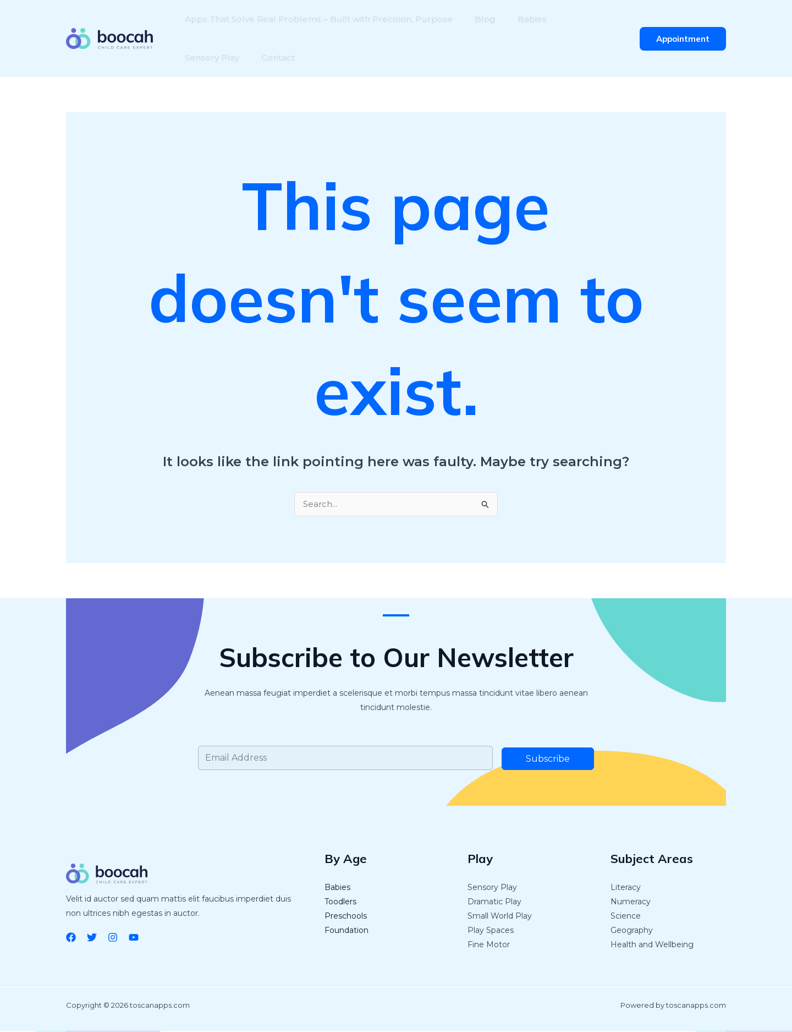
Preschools (345, 916)
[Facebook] (71, 938)
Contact (199, 57)
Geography (631, 931)
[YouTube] (134, 938)
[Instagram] (113, 938)
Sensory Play (580, 19)
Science (625, 916)
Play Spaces (491, 931)
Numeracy (630, 902)
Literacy (625, 888)
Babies (521, 19)
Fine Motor (489, 945)
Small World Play (500, 916)
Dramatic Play (494, 902)
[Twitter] (92, 938)
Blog (478, 19)
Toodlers (340, 902)
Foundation (346, 931)
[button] (683, 39)
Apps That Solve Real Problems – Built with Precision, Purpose (316, 19)
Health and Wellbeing (652, 945)
